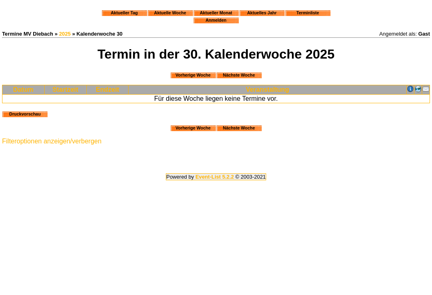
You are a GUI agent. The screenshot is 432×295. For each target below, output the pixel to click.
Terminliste (307, 12)
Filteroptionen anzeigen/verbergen (52, 141)
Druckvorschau (25, 113)
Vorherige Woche (193, 75)
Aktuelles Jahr (261, 12)
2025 (64, 34)
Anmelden (216, 20)
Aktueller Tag (124, 12)
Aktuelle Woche (170, 12)
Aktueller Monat (216, 12)
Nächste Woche (239, 75)
